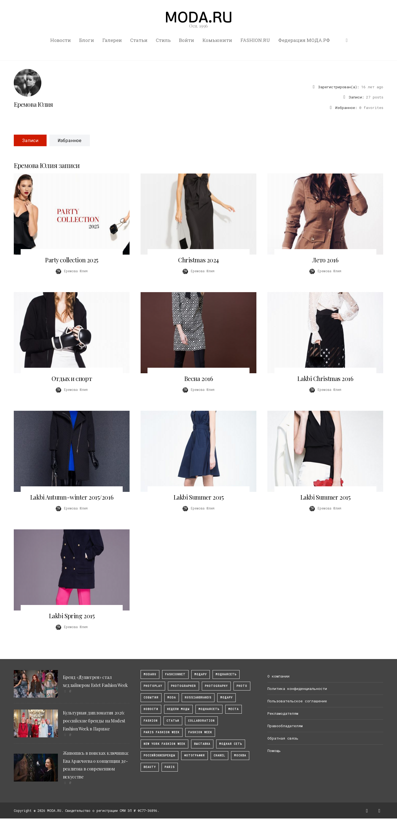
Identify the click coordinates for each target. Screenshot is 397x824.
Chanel (219, 755)
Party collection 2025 (71, 260)
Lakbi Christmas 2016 (325, 378)
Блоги (86, 40)
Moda (171, 697)
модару (200, 674)
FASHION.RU (255, 40)
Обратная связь (282, 738)
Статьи (138, 40)
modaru (150, 674)
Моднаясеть (208, 709)
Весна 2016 (198, 378)
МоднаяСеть (226, 674)
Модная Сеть (230, 744)
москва (240, 755)
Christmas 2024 (198, 260)
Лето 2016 (325, 260)
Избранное (70, 140)
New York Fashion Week (164, 744)
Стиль (163, 40)
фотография (194, 755)
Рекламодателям (282, 713)
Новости (60, 40)
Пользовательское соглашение (297, 700)
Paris (170, 767)
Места (233, 709)
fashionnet (175, 674)
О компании (278, 676)
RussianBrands (198, 697)
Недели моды (178, 709)
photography (216, 686)
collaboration (201, 720)
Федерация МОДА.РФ (304, 40)
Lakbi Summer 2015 (198, 497)
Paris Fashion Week (161, 732)
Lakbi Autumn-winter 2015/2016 (71, 497)
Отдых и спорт (72, 378)
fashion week (200, 732)
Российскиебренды (159, 755)
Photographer (183, 686)
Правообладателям (285, 725)
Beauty (150, 767)
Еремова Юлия (33, 104)
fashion (151, 720)
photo (242, 686)
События (151, 697)
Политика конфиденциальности (297, 688)
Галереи (112, 40)
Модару (226, 697)
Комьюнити (217, 40)
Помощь (274, 750)
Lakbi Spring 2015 (72, 616)
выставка (202, 744)
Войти (186, 40)
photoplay (153, 686)
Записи (30, 140)
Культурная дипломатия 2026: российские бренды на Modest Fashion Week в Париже (94, 721)
